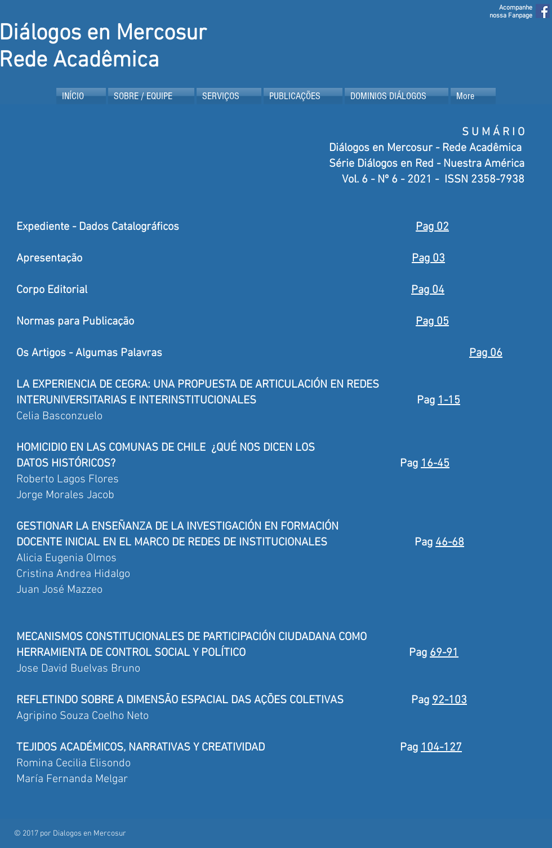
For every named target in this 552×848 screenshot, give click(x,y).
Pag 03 (428, 258)
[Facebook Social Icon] (543, 11)
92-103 (449, 700)
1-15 (449, 400)
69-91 (444, 653)
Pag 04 (427, 290)
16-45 (435, 463)
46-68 (449, 542)
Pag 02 (432, 227)
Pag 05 (432, 321)
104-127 (441, 747)
